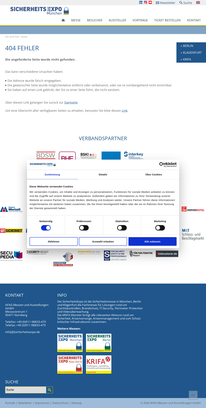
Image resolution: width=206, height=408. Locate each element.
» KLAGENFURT (191, 52)
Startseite (71, 102)
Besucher (94, 20)
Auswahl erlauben (103, 241)
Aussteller (117, 20)
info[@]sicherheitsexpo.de (22, 332)
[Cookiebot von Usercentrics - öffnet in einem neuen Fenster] (162, 164)
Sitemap (76, 403)
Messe (76, 20)
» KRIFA (186, 59)
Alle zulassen (152, 241)
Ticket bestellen (167, 20)
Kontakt (194, 20)
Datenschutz (60, 403)
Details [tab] (103, 174)
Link (124, 111)
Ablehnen (53, 241)
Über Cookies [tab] (154, 174)
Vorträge (140, 20)
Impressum (42, 403)
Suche (187, 3)
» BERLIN (187, 46)
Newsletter (167, 3)
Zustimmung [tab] (52, 174)
